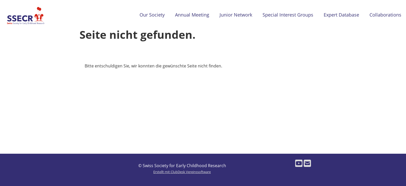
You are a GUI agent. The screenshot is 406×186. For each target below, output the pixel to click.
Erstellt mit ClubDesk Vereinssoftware (182, 171)
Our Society (152, 15)
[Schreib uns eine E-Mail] (307, 163)
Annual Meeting (192, 15)
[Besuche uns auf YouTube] (298, 163)
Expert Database (341, 15)
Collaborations (385, 15)
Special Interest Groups (288, 15)
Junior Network (236, 15)
